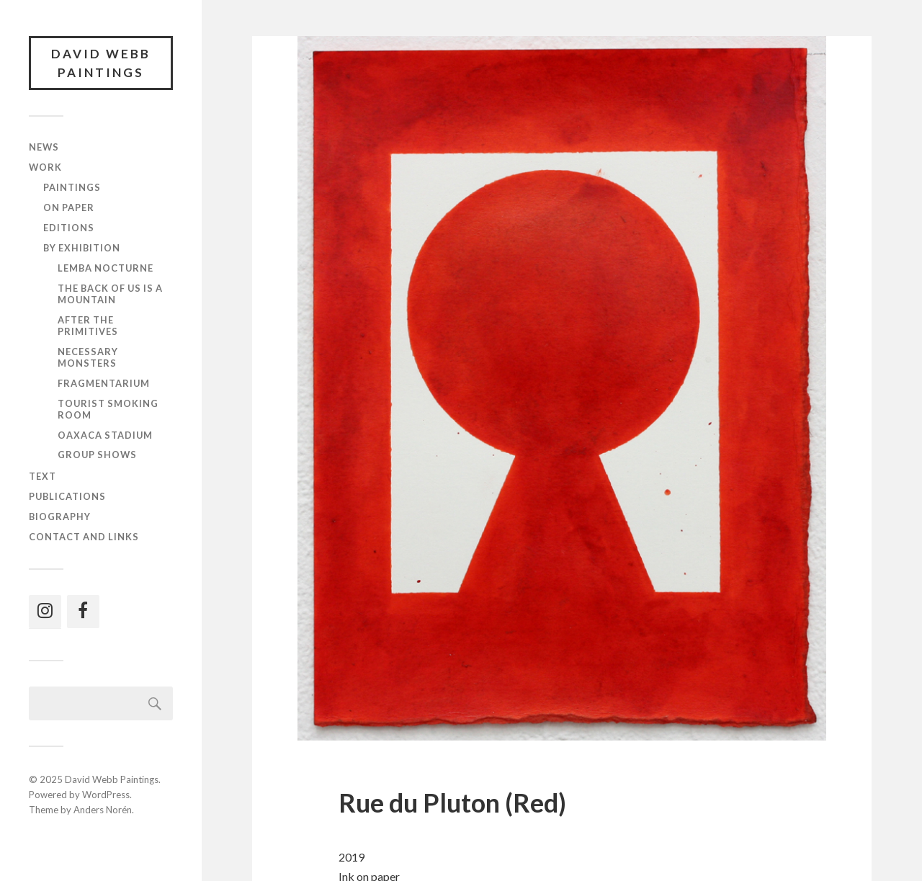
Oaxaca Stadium (105, 435)
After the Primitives (88, 325)
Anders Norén (102, 809)
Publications (67, 496)
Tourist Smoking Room (108, 409)
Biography (60, 516)
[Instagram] (45, 611)
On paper (68, 207)
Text (42, 476)
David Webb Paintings (101, 63)
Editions (68, 227)
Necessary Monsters (88, 357)
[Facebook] (83, 611)
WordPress (106, 794)
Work (45, 167)
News (44, 147)
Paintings (72, 187)
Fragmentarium (104, 383)
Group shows (97, 454)
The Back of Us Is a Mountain (110, 293)
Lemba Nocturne (105, 268)
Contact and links (84, 536)
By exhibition (81, 248)
